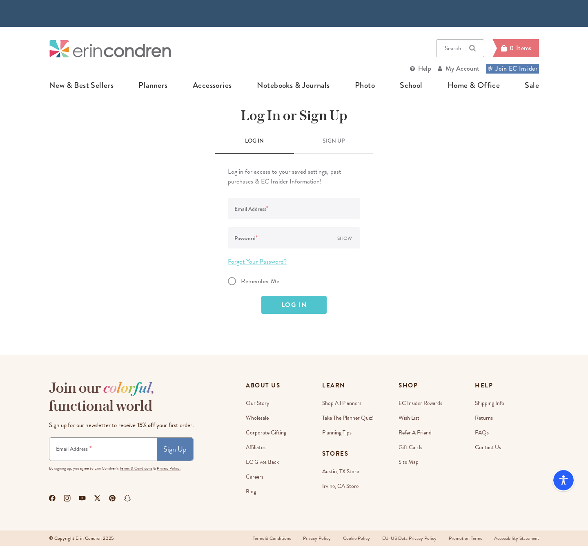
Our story (258, 403)
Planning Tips (337, 432)
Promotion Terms (465, 538)
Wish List (409, 418)
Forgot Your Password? (257, 261)
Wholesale (257, 418)
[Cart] (515, 48)
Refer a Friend (415, 432)
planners (152, 85)
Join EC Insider (512, 68)
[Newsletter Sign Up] (103, 449)
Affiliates (255, 447)
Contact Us (488, 447)
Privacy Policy (317, 538)
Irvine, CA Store (340, 486)
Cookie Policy (356, 538)
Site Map (409, 462)
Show (344, 238)
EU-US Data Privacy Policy (409, 538)
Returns (484, 418)
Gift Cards (410, 447)
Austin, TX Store (340, 471)
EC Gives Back (262, 462)
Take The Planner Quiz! (348, 418)
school (411, 85)
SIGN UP (334, 140)
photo (365, 85)
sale (532, 85)
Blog (251, 491)
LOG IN (254, 140)
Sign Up (175, 448)
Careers (254, 476)
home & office (474, 85)
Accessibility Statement (516, 538)
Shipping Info (489, 403)
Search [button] (460, 48)
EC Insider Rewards (420, 403)
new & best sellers (81, 85)
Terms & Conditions (136, 468)
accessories (212, 85)
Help (424, 68)
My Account (462, 68)
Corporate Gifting (266, 432)
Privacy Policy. (168, 468)
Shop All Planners (341, 403)
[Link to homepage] (110, 48)
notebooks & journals (293, 85)
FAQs (482, 432)
